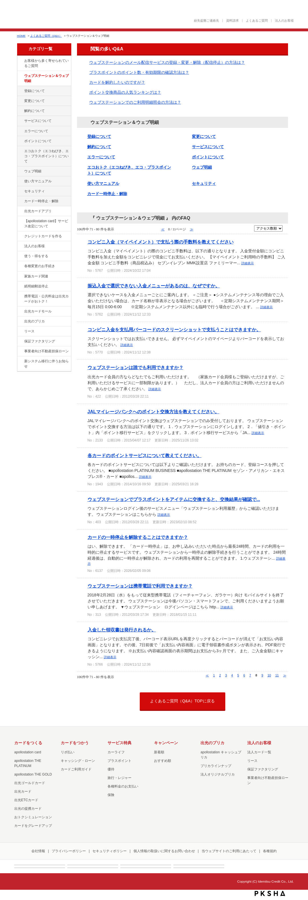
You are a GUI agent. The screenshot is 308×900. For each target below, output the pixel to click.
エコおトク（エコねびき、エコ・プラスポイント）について (46, 156)
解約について (34, 111)
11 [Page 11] (277, 675)
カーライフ (116, 752)
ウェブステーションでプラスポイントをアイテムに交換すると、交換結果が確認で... (174, 499)
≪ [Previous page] (207, 675)
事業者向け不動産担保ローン (46, 351)
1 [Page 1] (214, 675)
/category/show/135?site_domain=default (20, 76)
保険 (111, 795)
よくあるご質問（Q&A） (46, 35)
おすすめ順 (162, 761)
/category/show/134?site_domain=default (20, 61)
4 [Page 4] (232, 675)
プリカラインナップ (215, 766)
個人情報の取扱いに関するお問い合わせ (164, 851)
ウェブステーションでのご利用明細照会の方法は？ (135, 102)
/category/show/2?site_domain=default (20, 236)
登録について (34, 91)
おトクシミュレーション (33, 817)
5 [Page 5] (238, 675)
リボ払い (67, 752)
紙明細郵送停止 (36, 286)
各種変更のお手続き (39, 266)
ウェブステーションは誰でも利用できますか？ (135, 367)
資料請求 (232, 20)
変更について (34, 101)
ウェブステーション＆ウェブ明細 (46, 78)
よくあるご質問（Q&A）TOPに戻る (182, 701)
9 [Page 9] (262, 675)
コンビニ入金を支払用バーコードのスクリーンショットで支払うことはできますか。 (174, 329)
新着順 (159, 752)
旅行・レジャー (119, 778)
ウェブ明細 (32, 171)
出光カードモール (38, 311)
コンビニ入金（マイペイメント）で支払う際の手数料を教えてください (161, 241)
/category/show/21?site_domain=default (20, 246)
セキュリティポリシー (109, 851)
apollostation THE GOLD (33, 774)
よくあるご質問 (257, 20)
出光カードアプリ (38, 211)
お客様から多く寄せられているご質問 (46, 63)
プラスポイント (119, 761)
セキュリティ (34, 191)
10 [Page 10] (269, 675)
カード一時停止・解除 (41, 201)
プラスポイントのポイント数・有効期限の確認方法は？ (139, 72)
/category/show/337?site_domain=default (20, 191)
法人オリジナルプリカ (217, 774)
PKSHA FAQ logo (270, 893)
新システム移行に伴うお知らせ (46, 363)
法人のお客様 (284, 20)
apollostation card (27, 752)
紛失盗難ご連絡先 (206, 20)
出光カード (22, 791)
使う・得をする (36, 256)
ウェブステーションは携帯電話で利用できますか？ (140, 585)
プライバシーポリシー (69, 851)
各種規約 (270, 851)
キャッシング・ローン (78, 761)
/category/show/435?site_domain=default (20, 211)
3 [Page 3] (226, 675)
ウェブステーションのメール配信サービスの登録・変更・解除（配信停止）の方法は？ (167, 62)
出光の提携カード (28, 809)
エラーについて (36, 131)
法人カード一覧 (259, 752)
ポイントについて (38, 141)
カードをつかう (75, 743)
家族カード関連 (36, 276)
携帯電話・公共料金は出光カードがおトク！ (46, 298)
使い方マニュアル (38, 181)
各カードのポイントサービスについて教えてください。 (145, 455)
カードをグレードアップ (33, 826)
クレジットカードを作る (43, 236)
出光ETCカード (26, 800)
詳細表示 (247, 263)
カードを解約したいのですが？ (117, 82)
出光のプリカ (34, 321)
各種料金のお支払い (123, 786)
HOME (21, 35)
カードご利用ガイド (76, 769)
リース (29, 331)
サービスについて (38, 121)
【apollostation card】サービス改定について (46, 223)
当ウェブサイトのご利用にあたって (229, 851)
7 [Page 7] (250, 675)
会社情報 (38, 851)
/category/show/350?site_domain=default (20, 361)
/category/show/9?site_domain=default (20, 256)
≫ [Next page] (284, 675)
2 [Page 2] (220, 675)
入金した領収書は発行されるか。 (122, 629)
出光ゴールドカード (29, 783)
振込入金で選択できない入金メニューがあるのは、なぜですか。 (154, 285)
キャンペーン (166, 743)
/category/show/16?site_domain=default (20, 321)
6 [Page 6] (244, 675)
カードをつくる (28, 743)
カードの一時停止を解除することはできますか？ (138, 537)
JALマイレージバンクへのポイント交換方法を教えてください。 (153, 411)
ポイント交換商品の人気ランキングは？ (125, 92)
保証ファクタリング (39, 341)
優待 (111, 769)
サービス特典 (119, 743)
